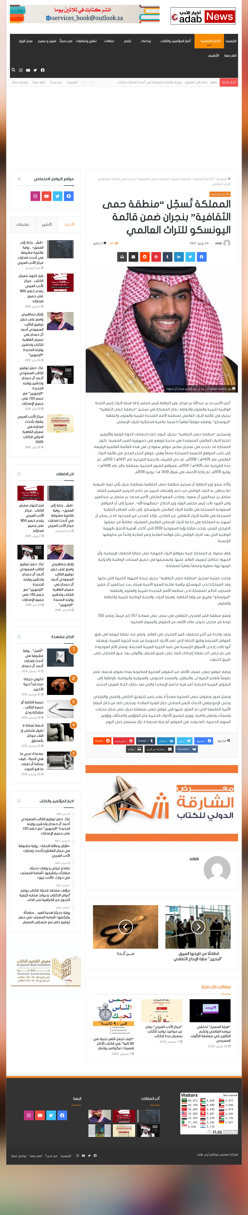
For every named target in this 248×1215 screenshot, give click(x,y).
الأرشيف (213, 55)
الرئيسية (231, 41)
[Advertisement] (124, 128)
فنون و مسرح (47, 41)
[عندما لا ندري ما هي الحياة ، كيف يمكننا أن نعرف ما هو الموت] (60, 761)
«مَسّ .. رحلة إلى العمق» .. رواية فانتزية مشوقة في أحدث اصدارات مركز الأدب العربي (159, 82)
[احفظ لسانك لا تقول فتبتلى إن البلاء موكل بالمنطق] (60, 732)
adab (218, 243)
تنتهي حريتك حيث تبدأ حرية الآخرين (33, 684)
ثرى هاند (203, 1154)
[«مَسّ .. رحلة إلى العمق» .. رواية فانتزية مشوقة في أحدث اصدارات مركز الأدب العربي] (60, 249)
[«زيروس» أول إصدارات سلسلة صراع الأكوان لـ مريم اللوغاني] (99, 1130)
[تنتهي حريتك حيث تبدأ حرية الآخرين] (60, 686)
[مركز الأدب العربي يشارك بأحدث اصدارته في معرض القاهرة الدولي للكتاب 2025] (60, 423)
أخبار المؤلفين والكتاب (175, 41)
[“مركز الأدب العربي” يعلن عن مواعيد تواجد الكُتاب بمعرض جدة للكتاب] (161, 1010)
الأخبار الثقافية (210, 41)
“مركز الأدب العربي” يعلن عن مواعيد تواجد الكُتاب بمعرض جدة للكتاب (163, 1031)
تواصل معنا (20, 82)
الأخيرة (70, 224)
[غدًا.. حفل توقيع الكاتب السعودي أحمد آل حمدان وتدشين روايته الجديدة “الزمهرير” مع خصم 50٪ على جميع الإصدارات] (60, 375)
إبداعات (146, 41)
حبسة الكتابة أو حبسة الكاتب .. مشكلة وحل (32, 707)
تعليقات (22, 224)
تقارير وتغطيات (86, 41)
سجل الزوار (25, 41)
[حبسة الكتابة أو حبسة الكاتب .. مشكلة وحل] (60, 709)
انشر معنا (230, 55)
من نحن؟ (56, 82)
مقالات (109, 41)
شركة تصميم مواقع (224, 1154)
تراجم (127, 41)
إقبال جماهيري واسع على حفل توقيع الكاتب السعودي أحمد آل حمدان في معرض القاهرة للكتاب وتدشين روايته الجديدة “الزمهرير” (31, 335)
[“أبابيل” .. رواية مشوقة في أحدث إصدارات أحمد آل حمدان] (60, 657)
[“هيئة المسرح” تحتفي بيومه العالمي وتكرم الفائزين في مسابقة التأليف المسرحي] (210, 1010)
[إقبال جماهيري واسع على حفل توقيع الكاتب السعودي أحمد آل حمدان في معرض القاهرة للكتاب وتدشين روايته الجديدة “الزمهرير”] (60, 321)
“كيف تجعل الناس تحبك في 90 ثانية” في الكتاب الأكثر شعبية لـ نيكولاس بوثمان (113, 1043)
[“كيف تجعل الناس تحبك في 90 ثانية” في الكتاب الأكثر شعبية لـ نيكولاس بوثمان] (113, 1016)
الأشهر (47, 224)
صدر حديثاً (66, 41)
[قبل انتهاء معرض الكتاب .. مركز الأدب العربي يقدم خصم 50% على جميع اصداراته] (60, 283)
